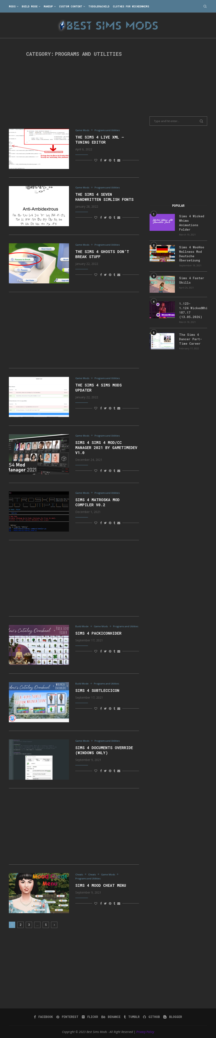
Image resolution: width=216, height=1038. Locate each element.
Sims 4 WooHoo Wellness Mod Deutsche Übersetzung (190, 252)
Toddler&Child (98, 6)
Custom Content (70, 6)
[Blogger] (171, 1017)
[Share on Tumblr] (114, 160)
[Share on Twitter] (105, 160)
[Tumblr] (131, 1017)
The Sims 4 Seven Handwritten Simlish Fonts (104, 197)
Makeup (48, 6)
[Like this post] (95, 160)
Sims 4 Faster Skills (190, 278)
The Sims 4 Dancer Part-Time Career (189, 335)
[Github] (151, 1017)
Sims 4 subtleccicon (97, 690)
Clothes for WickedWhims (131, 6)
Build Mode (30, 6)
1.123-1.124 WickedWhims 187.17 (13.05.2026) (193, 307)
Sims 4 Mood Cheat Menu (100, 885)
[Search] (205, 6)
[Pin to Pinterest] (110, 160)
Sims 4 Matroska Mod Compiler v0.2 (97, 502)
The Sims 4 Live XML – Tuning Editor (99, 140)
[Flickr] (90, 1017)
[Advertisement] (74, 92)
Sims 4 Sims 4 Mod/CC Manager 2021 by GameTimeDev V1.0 (106, 447)
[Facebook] (44, 1017)
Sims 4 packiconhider (98, 637)
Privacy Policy (145, 1032)
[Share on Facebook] (101, 160)
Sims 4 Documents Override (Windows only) (104, 751)
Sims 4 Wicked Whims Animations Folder (190, 222)
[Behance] (111, 1017)
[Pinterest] (68, 1017)
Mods (12, 6)
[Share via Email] (118, 160)
